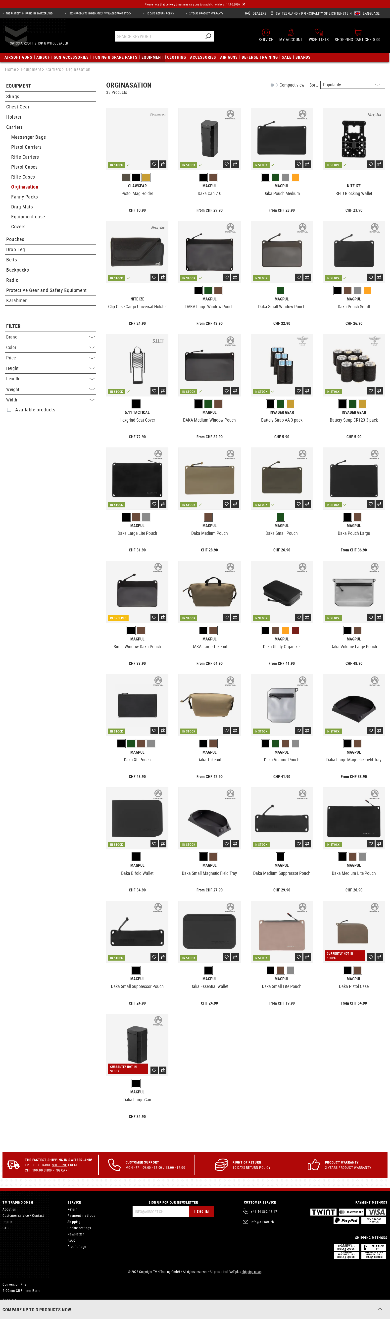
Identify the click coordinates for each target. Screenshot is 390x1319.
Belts (11, 259)
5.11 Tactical (137, 412)
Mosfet (7, 1307)
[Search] (216, 36)
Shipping (59, 1165)
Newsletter (75, 1234)
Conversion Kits (14, 1284)
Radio (12, 280)
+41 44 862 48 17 (264, 1211)
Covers (18, 226)
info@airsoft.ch (262, 1222)
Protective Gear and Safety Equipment (46, 290)
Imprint (7, 1221)
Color (50, 347)
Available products (35, 410)
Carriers (14, 127)
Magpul (209, 186)
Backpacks (17, 269)
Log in (201, 1211)
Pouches (15, 239)
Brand (50, 337)
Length (50, 379)
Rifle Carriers (25, 156)
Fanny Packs (24, 196)
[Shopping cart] (358, 35)
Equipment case (28, 216)
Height (50, 368)
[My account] (291, 35)
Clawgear (137, 186)
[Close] (244, 4)
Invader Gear (282, 412)
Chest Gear (17, 106)
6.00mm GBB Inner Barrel (22, 1290)
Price (50, 358)
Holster (13, 116)
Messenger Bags (28, 137)
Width (50, 400)
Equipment (18, 86)
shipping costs (251, 1271)
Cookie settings (79, 1227)
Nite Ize (354, 186)
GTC (5, 1227)
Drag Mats (22, 206)
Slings (12, 96)
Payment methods (81, 1215)
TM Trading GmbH (17, 1202)
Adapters (9, 1299)
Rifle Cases (23, 176)
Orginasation (25, 186)
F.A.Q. (72, 1240)
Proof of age (76, 1246)
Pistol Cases (24, 166)
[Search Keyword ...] (166, 36)
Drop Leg (15, 249)
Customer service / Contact (23, 1215)
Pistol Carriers (26, 147)
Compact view (292, 85)
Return (72, 1209)
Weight (50, 389)
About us (9, 1209)
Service (74, 1202)
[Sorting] (352, 85)
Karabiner (16, 300)
